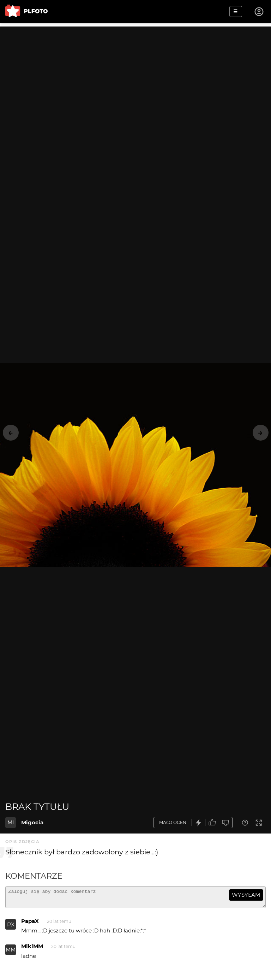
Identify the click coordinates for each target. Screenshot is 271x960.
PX (10, 927)
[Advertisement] (135, 75)
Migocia (32, 822)
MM (11, 952)
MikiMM (32, 949)
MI (10, 822)
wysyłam (246, 894)
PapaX (30, 924)
